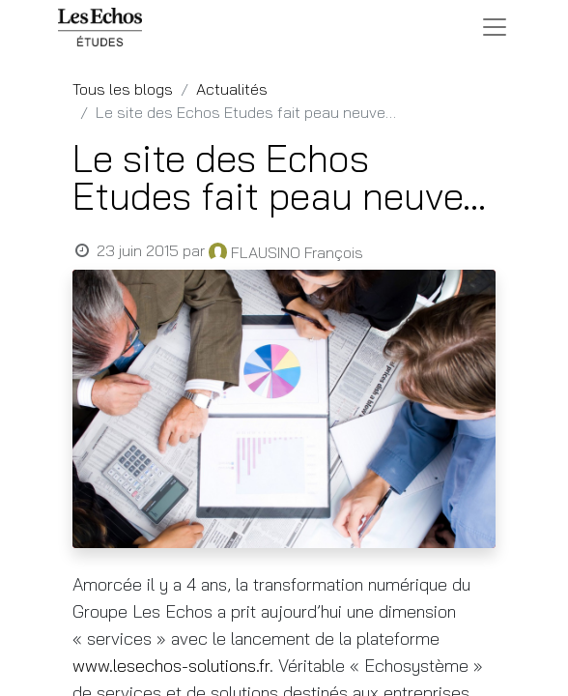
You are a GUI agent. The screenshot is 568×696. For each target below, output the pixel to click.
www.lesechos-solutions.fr (171, 665)
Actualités (232, 89)
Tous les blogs (122, 89)
